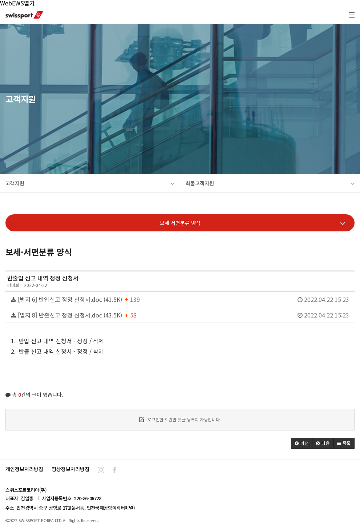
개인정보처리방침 (24, 469)
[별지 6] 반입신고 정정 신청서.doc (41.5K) (180, 299)
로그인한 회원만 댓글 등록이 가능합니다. (180, 419)
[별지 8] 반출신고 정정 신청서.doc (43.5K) (180, 315)
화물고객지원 (270, 183)
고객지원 (89, 183)
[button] (301, 443)
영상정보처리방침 (70, 469)
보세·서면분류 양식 (252, 223)
